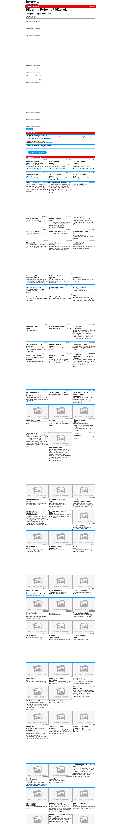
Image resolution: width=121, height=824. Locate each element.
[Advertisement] (60, 51)
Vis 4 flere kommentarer (37, 152)
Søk (92, 6)
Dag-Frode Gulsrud (30, 17)
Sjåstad (29, 129)
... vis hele (48, 138)
